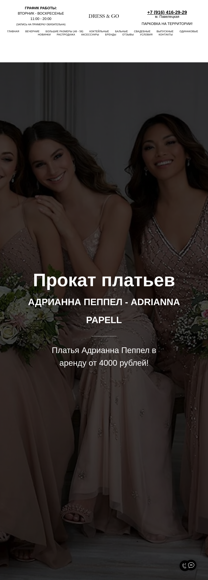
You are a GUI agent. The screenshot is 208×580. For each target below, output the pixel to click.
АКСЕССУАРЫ (90, 34)
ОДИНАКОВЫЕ (189, 31)
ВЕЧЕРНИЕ (32, 31)
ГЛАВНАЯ (13, 31)
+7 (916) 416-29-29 (167, 12)
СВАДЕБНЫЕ (142, 31)
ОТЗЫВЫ (128, 34)
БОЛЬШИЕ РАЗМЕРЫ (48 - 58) (64, 31)
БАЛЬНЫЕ (121, 31)
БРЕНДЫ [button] (110, 34)
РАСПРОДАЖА (66, 34)
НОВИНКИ (44, 34)
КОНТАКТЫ (166, 34)
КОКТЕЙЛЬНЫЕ (99, 31)
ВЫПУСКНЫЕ (165, 31)
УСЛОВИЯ (146, 34)
